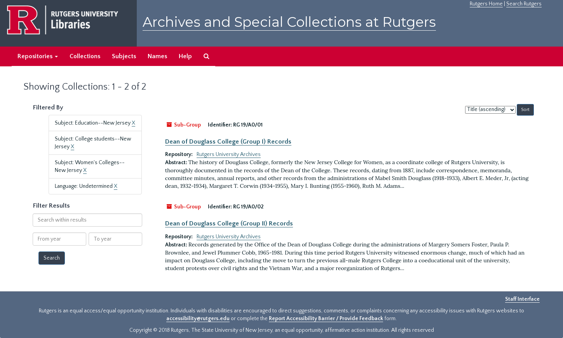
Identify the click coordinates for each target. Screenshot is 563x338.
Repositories (37, 56)
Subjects (124, 56)
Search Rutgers (524, 4)
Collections (85, 56)
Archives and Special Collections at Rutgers (289, 22)
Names (157, 56)
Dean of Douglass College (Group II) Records (229, 223)
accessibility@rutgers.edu (198, 318)
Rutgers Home (486, 4)
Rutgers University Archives (229, 154)
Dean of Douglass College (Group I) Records (228, 141)
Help (185, 56)
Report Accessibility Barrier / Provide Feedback (326, 318)
